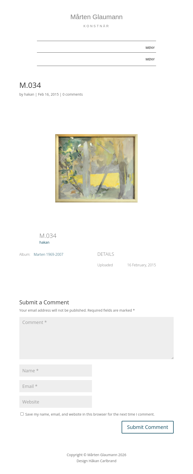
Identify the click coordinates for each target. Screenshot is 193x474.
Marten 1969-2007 (48, 254)
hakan (29, 94)
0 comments (73, 94)
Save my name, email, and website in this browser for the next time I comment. (90, 414)
